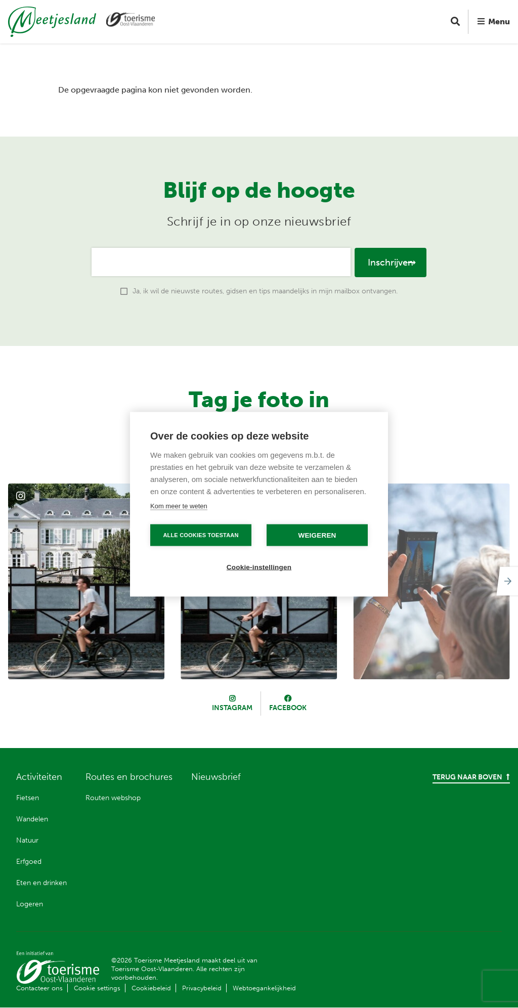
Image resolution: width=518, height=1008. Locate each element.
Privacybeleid (202, 988)
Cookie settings (97, 988)
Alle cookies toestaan (200, 535)
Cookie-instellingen (259, 567)
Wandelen (32, 819)
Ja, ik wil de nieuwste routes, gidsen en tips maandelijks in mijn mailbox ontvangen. (265, 291)
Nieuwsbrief (216, 776)
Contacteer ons (39, 988)
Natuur (27, 840)
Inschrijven (390, 262)
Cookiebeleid (151, 988)
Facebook (288, 708)
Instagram (232, 708)
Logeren (29, 904)
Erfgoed (28, 861)
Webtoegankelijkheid (264, 988)
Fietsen (27, 798)
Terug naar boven (471, 777)
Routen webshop (113, 798)
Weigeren (317, 535)
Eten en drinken (41, 883)
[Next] (506, 581)
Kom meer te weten (178, 505)
